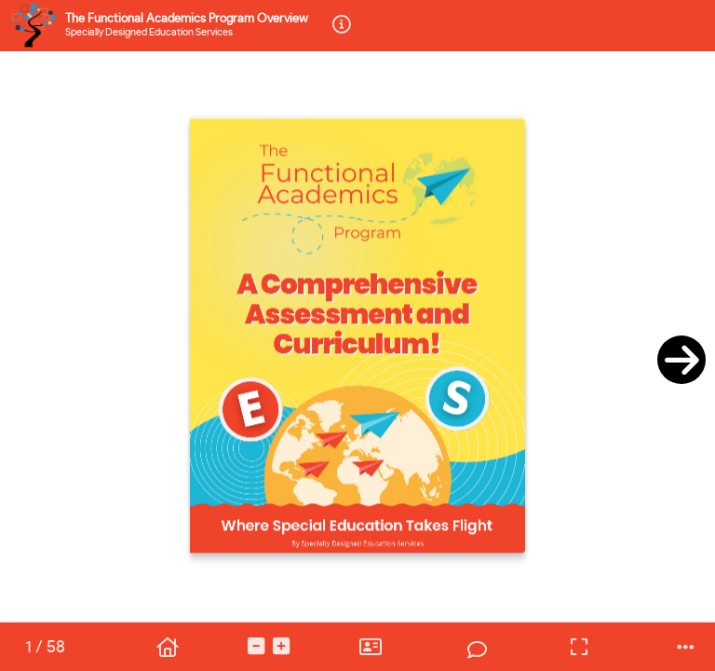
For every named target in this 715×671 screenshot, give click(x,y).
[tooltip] (341, 25)
